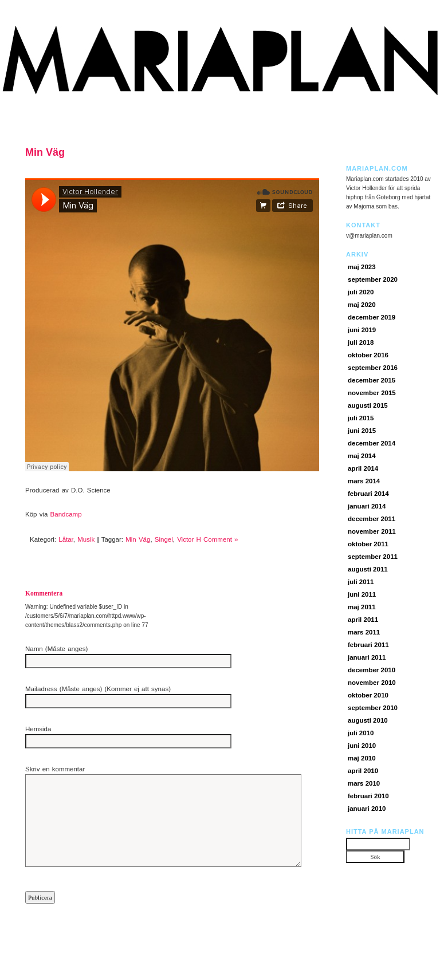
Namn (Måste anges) (56, 648)
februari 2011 (368, 644)
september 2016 (373, 367)
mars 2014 (364, 481)
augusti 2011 (368, 569)
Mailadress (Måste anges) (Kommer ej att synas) (98, 688)
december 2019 (371, 317)
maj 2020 (362, 304)
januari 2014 (367, 506)
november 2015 (372, 392)
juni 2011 (362, 594)
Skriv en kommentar (55, 769)
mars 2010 (364, 783)
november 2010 (372, 682)
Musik (86, 539)
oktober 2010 (368, 695)
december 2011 (371, 518)
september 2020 (373, 279)
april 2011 (363, 619)
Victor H (189, 539)
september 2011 (373, 556)
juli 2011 (361, 581)
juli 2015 (361, 418)
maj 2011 (362, 607)
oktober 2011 (368, 544)
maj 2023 (362, 266)
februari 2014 (368, 493)
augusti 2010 (368, 720)
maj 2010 (362, 758)
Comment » (220, 539)
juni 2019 (362, 329)
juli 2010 (361, 733)
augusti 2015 (368, 405)
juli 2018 (361, 342)
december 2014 (371, 443)
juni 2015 (362, 430)
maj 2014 (362, 455)
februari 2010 (368, 796)
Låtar (65, 539)
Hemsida (38, 729)
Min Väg (45, 152)
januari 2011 (367, 657)
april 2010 (363, 770)
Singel (164, 539)
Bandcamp (66, 514)
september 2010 (373, 707)
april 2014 (363, 468)
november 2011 (372, 531)
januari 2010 (367, 808)
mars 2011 (364, 632)
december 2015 (371, 380)
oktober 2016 (368, 355)
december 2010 (371, 670)
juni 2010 (362, 745)
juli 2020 (361, 292)
